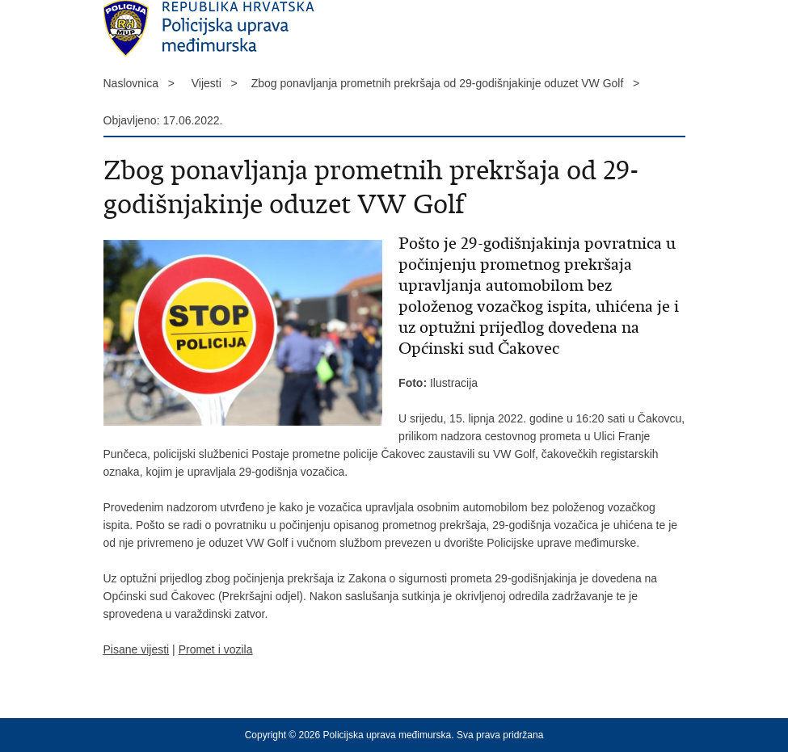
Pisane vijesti (136, 649)
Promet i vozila (216, 649)
